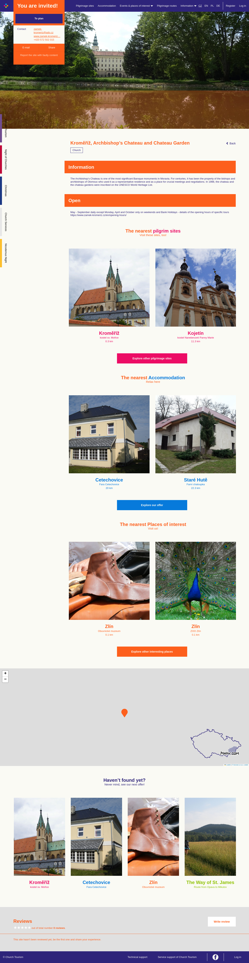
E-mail (26, 47)
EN (206, 5)
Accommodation (107, 5)
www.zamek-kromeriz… (47, 36)
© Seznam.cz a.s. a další (240, 765)
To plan (39, 18)
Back (231, 143)
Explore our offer (152, 505)
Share (51, 47)
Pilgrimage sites (85, 5)
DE (218, 5)
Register (230, 5)
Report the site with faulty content (39, 55)
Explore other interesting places (152, 651)
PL (212, 5)
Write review (222, 921)
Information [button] (189, 5)
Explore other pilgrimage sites (152, 358)
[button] (124, 713)
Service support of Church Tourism (177, 957)
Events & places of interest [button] (136, 5)
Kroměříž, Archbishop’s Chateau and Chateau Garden (130, 143)
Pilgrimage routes (167, 5)
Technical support (137, 957)
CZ (200, 5)
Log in (242, 5)
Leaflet (227, 765)
